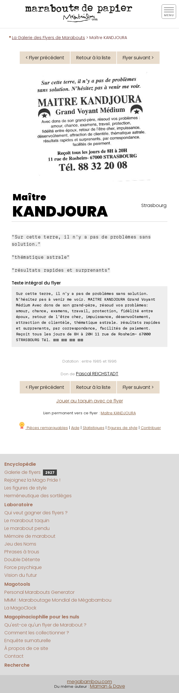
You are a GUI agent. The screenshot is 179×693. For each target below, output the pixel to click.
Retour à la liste (93, 57)
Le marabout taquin (26, 520)
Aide (75, 427)
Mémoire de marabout (29, 536)
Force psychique (23, 567)
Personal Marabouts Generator (39, 592)
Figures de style (123, 427)
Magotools (17, 584)
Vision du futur (20, 575)
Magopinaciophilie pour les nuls (41, 616)
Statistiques (93, 427)
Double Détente (22, 559)
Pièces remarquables (43, 427)
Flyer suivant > (138, 57)
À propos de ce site (26, 648)
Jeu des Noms (20, 544)
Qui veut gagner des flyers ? (36, 512)
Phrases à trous (21, 551)
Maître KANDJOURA (118, 413)
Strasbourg (154, 205)
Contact (13, 656)
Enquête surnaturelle (27, 640)
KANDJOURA (60, 212)
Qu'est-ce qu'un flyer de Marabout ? (45, 625)
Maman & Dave (107, 686)
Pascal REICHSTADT (97, 373)
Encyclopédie (20, 464)
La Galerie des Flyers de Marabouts (48, 37)
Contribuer (151, 427)
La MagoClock (20, 608)
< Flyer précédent (45, 57)
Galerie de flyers (30, 472)
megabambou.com (89, 681)
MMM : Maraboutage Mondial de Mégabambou (57, 600)
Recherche (17, 665)
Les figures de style (25, 488)
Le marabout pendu (27, 528)
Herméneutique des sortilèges (38, 495)
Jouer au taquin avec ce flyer (89, 401)
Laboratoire (18, 504)
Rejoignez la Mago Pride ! (32, 480)
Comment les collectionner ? (36, 632)
